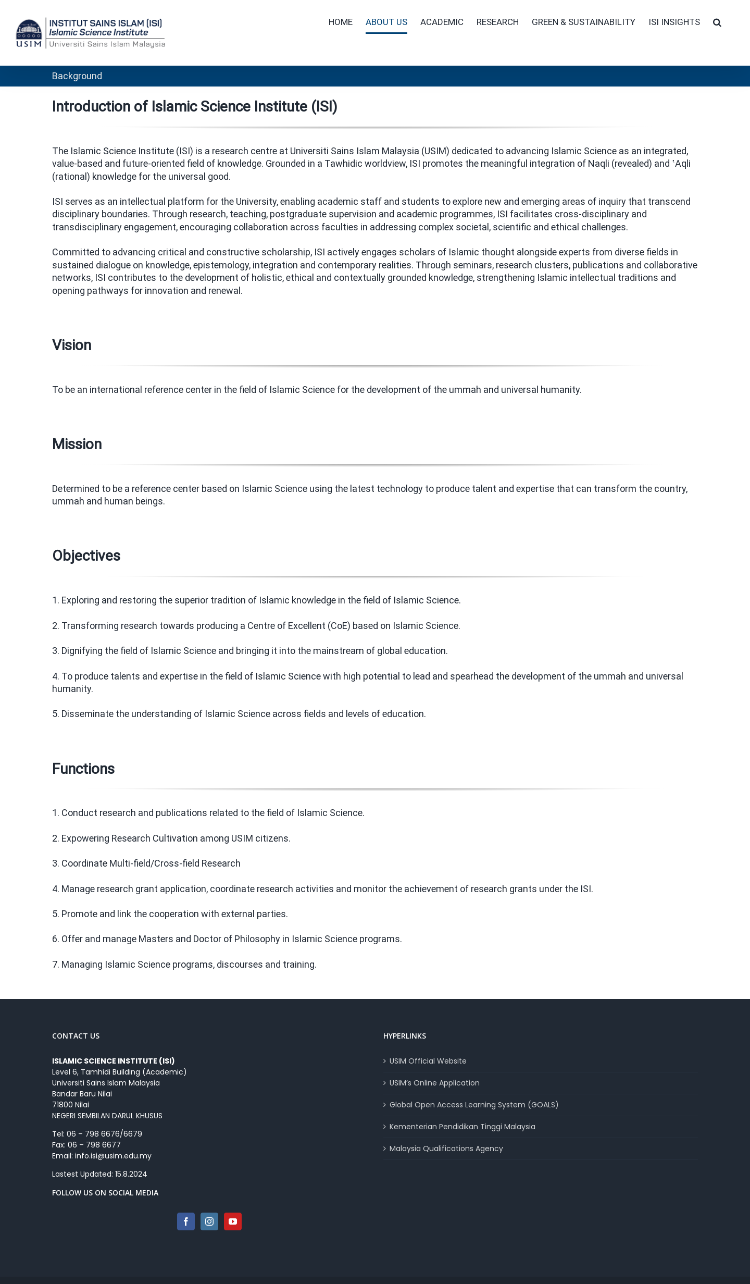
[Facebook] (186, 1221)
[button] (717, 22)
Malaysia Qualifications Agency (446, 1148)
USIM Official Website (428, 1061)
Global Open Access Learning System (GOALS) (474, 1105)
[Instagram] (209, 1221)
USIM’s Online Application (435, 1083)
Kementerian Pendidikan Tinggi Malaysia (462, 1126)
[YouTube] (233, 1221)
